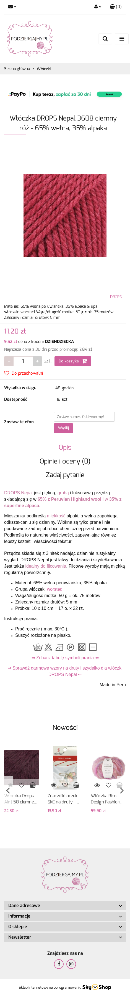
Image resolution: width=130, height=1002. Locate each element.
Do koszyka (73, 361)
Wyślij (63, 428)
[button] (116, 7)
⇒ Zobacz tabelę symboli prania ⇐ (65, 657)
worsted (55, 589)
